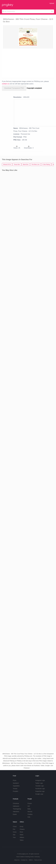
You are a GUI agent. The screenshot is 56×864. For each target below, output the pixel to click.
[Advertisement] (27, 63)
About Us (16, 860)
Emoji (21, 826)
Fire (14, 829)
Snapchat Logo (40, 791)
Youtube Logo (39, 786)
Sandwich (16, 783)
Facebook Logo (40, 788)
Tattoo (21, 840)
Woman (30, 811)
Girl (29, 806)
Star (14, 834)
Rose (21, 832)
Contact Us (24, 860)
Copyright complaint (34, 88)
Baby (29, 809)
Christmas (16, 803)
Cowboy (30, 814)
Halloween (16, 806)
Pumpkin (15, 791)
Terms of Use (38, 860)
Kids (29, 817)
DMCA (31, 860)
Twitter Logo (39, 783)
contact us (5, 84)
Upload (51, 3)
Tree (14, 837)
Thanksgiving (17, 809)
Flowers (22, 829)
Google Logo (39, 794)
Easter (15, 814)
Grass (14, 832)
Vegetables (16, 786)
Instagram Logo (40, 780)
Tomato (15, 788)
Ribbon (22, 837)
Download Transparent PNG (14, 88)
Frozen (30, 803)
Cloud (14, 826)
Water (21, 834)
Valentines (16, 811)
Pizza (14, 780)
